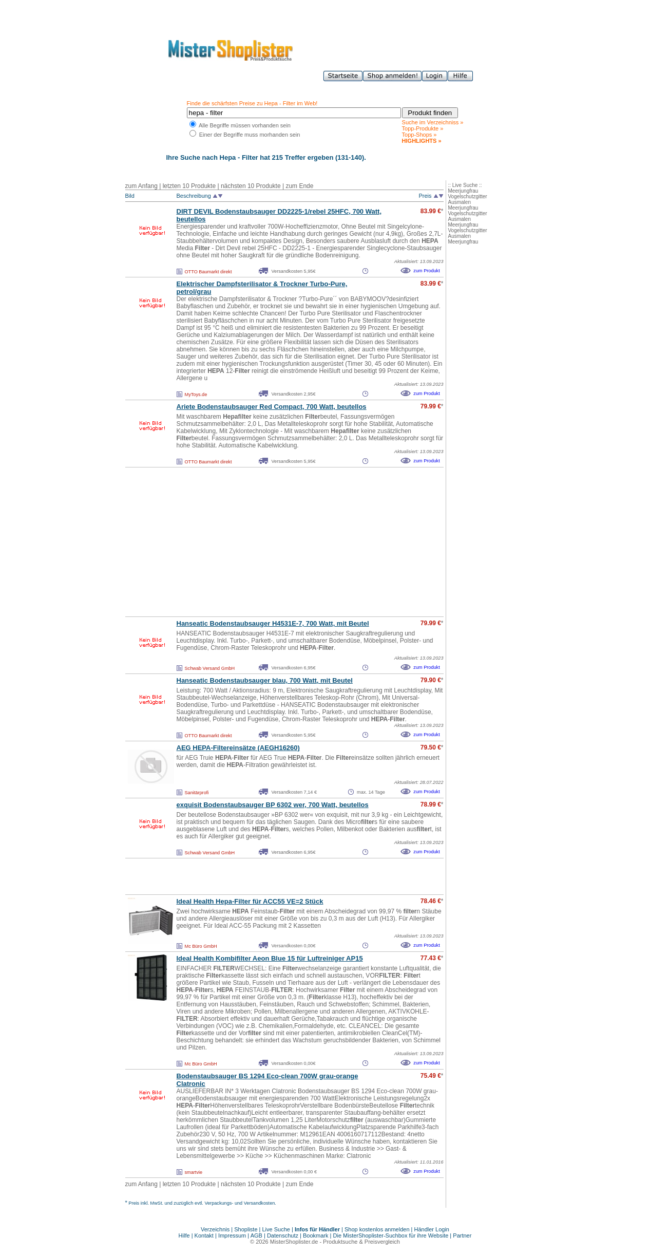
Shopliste (245, 1229)
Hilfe (185, 1235)
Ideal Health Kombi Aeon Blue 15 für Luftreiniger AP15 (270, 958)
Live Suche (276, 1229)
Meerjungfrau (463, 191)
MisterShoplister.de (294, 1242)
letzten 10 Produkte (189, 186)
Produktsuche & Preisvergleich (361, 1242)
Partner (462, 1235)
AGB (256, 1235)
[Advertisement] (262, 542)
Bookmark (316, 1235)
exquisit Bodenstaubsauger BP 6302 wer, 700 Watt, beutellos (273, 805)
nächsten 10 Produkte (251, 186)
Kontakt (205, 1235)
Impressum (232, 1235)
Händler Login (432, 1229)
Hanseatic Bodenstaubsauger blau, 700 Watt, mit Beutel (265, 680)
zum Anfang (141, 186)
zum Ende (299, 186)
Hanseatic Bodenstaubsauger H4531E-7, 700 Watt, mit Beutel (273, 623)
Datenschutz (282, 1235)
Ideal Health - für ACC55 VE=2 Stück (250, 901)
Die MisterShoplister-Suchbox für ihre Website (391, 1235)
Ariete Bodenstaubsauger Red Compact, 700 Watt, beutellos (272, 406)
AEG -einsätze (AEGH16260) (238, 748)
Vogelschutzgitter (467, 196)
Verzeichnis (215, 1229)
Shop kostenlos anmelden (377, 1229)
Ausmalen (459, 202)
